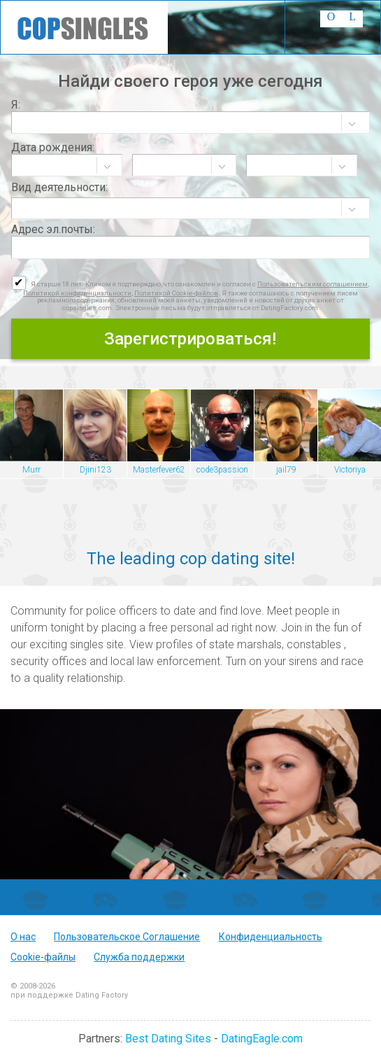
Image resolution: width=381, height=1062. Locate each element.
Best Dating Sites (168, 1038)
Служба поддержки (139, 957)
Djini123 (95, 470)
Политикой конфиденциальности (77, 293)
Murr (31, 470)
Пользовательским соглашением (312, 284)
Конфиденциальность (270, 936)
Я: (15, 104)
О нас (23, 936)
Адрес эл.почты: (53, 229)
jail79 (286, 470)
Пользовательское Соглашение (127, 936)
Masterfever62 (159, 470)
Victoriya (350, 470)
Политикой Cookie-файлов (176, 293)
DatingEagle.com (262, 1038)
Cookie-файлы (43, 957)
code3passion (222, 470)
